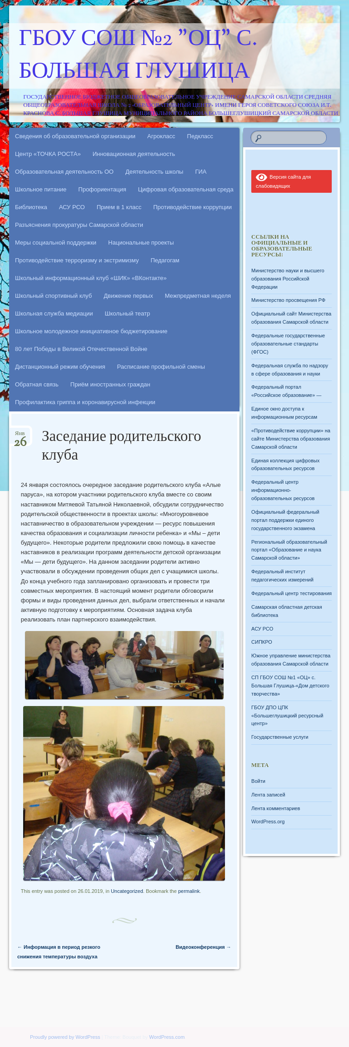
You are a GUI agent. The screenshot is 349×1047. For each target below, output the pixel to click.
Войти (258, 781)
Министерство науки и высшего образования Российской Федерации (287, 279)
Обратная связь (37, 384)
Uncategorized (127, 891)
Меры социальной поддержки (55, 242)
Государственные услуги (279, 737)
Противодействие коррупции (192, 207)
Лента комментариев (275, 808)
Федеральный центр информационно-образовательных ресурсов (282, 490)
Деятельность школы (154, 171)
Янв (20, 436)
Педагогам (164, 260)
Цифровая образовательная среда (186, 189)
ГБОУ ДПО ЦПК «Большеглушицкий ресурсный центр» (287, 715)
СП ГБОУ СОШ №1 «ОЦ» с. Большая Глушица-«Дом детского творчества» (290, 685)
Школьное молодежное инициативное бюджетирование (91, 331)
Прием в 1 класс (119, 207)
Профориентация (102, 189)
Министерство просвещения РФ (288, 300)
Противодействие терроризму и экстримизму (77, 260)
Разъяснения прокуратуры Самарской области (79, 224)
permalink (189, 891)
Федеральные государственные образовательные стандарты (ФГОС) (288, 344)
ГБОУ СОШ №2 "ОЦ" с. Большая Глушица (138, 56)
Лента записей (268, 794)
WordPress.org (267, 821)
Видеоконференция (203, 947)
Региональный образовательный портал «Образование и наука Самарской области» (289, 550)
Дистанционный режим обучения (60, 366)
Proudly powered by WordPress (65, 1037)
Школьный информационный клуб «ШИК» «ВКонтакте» (91, 278)
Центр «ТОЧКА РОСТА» (48, 153)
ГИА (200, 171)
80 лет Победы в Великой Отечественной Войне (81, 349)
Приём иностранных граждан (110, 384)
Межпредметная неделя (198, 295)
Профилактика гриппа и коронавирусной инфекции (85, 402)
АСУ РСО (72, 207)
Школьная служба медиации (54, 313)
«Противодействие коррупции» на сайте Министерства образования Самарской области (290, 439)
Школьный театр (127, 313)
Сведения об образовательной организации (75, 136)
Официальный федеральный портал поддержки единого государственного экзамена (285, 520)
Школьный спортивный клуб (53, 295)
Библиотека (31, 207)
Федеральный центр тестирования (291, 593)
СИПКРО (261, 642)
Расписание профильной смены (161, 366)
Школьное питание (40, 189)
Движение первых (128, 295)
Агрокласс (161, 136)
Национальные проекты (141, 242)
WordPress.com (166, 1037)
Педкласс (200, 136)
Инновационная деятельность (134, 153)
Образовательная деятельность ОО (64, 171)
